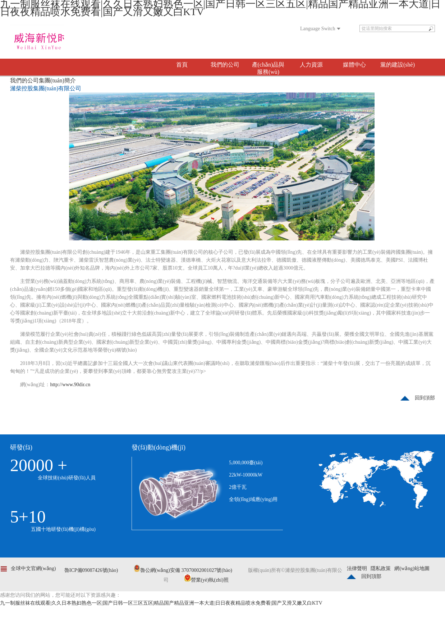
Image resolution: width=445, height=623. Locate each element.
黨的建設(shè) (397, 65)
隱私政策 (381, 568)
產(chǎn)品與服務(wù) (268, 68)
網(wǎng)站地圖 (411, 568)
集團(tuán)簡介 (57, 80)
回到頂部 (425, 398)
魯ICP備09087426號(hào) (91, 570)
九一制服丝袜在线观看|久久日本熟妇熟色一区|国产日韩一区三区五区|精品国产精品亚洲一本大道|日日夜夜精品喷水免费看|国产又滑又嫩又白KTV (161, 603)
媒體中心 (354, 65)
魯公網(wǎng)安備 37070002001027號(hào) (183, 570)
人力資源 (311, 65)
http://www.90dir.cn (70, 384)
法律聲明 (357, 568)
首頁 (182, 65)
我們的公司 (225, 65)
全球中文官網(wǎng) (33, 568)
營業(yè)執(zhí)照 (206, 580)
